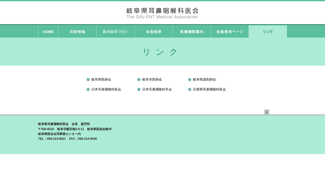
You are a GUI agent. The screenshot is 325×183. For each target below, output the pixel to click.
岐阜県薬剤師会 (204, 79)
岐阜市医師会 (152, 79)
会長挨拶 (153, 31)
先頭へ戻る (266, 112)
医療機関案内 (191, 31)
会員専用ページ (229, 31)
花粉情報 (77, 31)
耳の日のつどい (115, 31)
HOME (48, 31)
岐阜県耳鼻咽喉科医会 (162, 12)
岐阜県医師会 (101, 79)
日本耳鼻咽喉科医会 (106, 89)
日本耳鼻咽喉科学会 (157, 89)
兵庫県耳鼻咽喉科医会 (209, 89)
